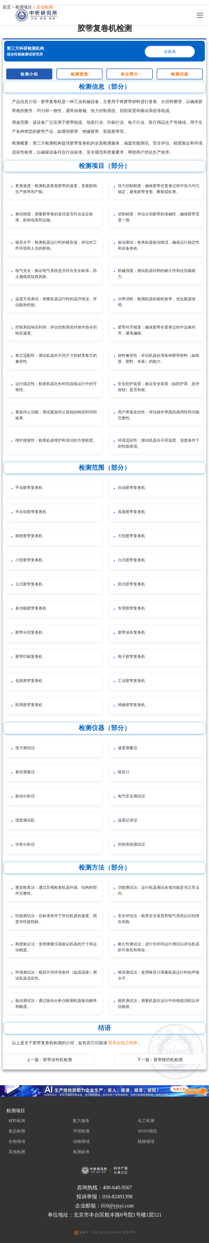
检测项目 (15, 1110)
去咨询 (170, 52)
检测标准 (81, 1152)
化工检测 (146, 1120)
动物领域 (81, 1141)
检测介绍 (29, 74)
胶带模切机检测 (168, 1059)
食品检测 (17, 1131)
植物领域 (146, 1141)
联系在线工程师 (123, 1043)
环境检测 (81, 1131)
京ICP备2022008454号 (107, 1232)
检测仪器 (180, 74)
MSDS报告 (147, 1131)
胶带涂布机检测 (57, 1059)
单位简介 (129, 74)
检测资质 (79, 74)
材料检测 (17, 1120)
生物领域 (17, 1141)
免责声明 (128, 1232)
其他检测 (17, 1152)
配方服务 (81, 1120)
